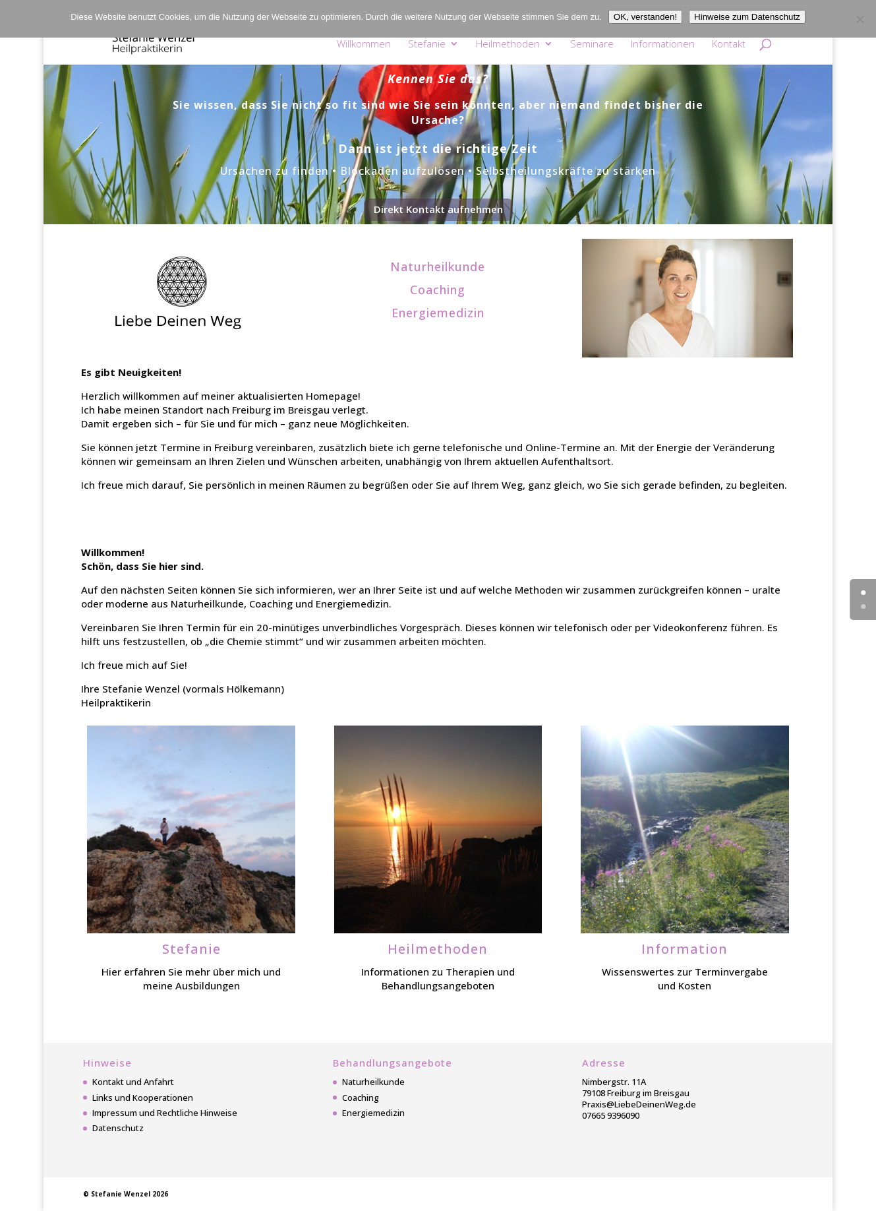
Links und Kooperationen (142, 1097)
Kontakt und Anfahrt (133, 1082)
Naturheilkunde (373, 1082)
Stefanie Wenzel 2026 (129, 1193)
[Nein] (859, 19)
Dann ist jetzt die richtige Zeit (438, 148)
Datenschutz (118, 1128)
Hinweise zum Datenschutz (747, 17)
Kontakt (728, 44)
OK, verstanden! (645, 17)
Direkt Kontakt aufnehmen (438, 209)
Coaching (360, 1097)
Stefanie (427, 44)
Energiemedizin (373, 1113)
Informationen (663, 44)
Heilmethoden (508, 44)
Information (684, 949)
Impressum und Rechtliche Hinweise (164, 1113)
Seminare (592, 44)
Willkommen (364, 44)
